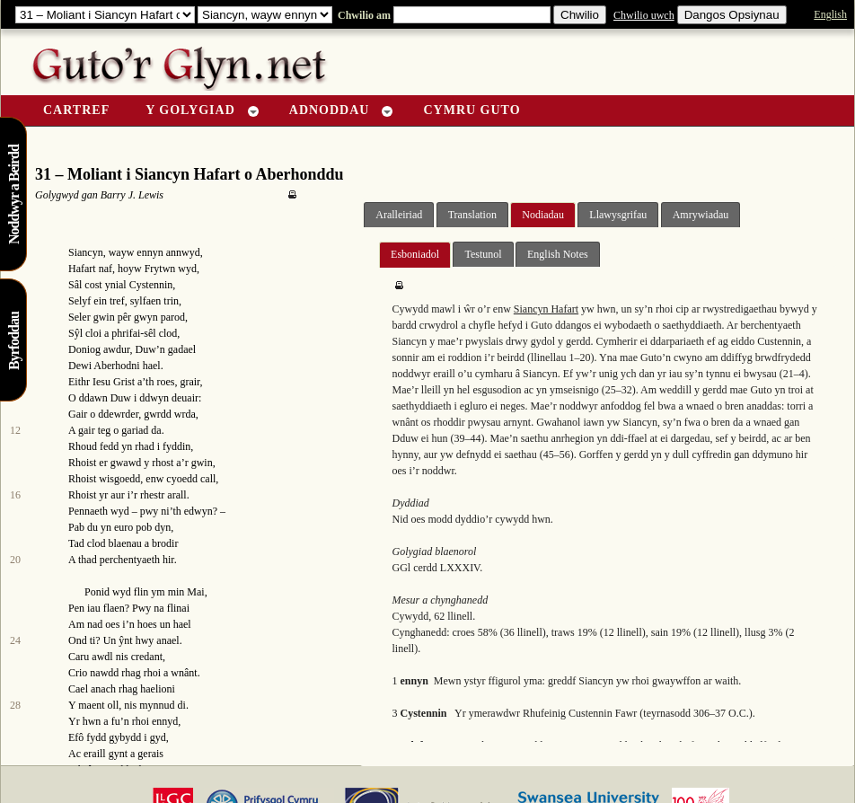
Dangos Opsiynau (732, 15)
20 (15, 559)
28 (15, 705)
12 (15, 430)
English (830, 14)
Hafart (82, 268)
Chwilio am (362, 15)
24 (15, 640)
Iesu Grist (114, 381)
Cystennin (151, 284)
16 (15, 495)
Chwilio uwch (643, 15)
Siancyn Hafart (546, 309)
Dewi (80, 365)
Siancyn (85, 252)
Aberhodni (116, 365)
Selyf (79, 301)
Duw (146, 349)
